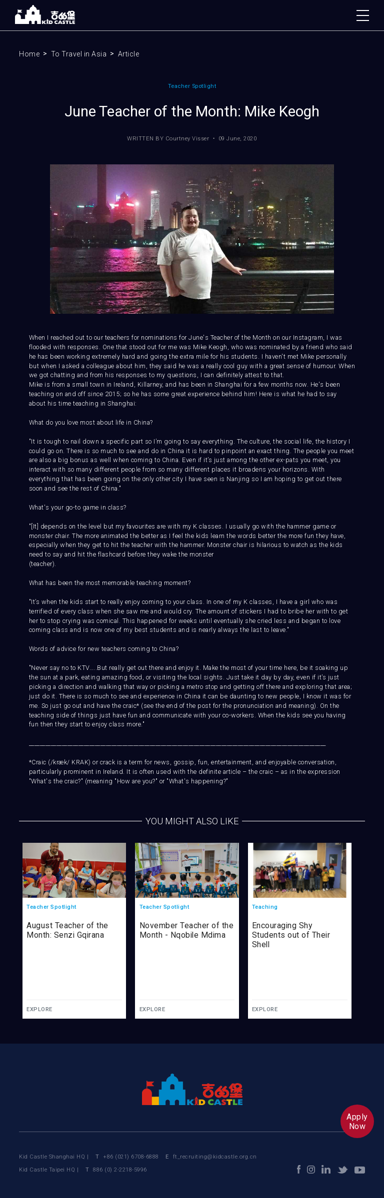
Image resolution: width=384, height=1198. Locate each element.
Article (129, 54)
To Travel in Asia (79, 54)
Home (29, 54)
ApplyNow (357, 1121)
